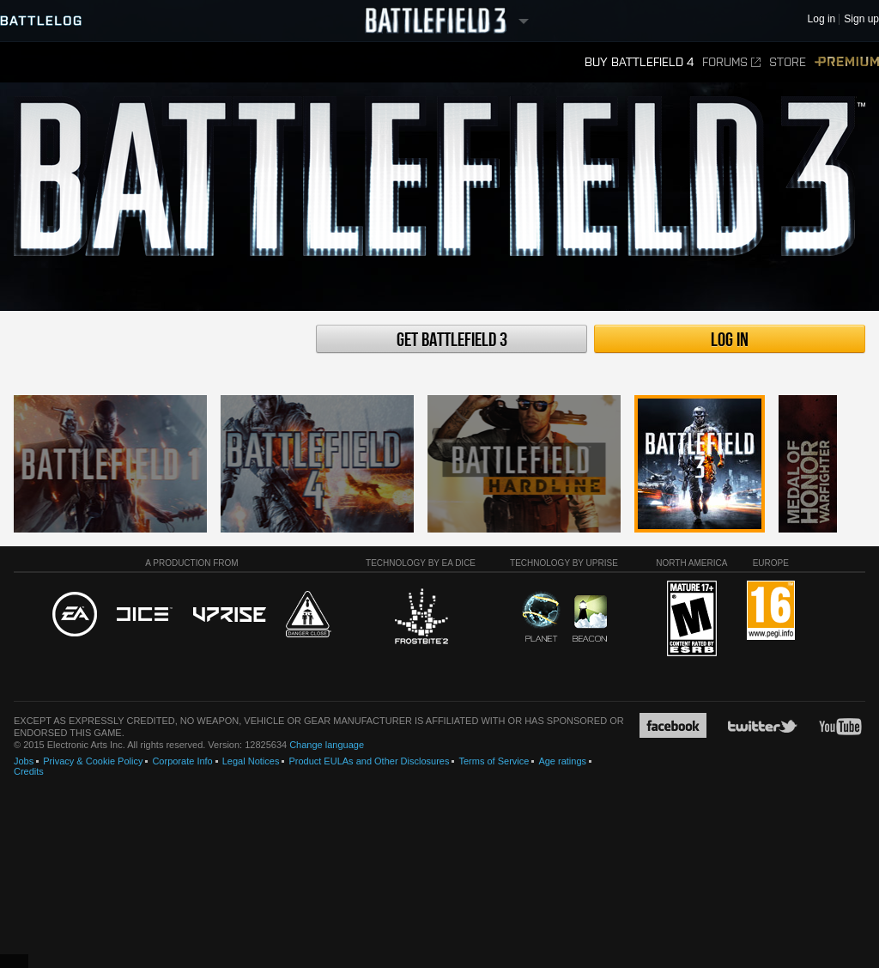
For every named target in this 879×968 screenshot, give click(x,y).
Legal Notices (251, 761)
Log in (730, 340)
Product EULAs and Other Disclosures (368, 761)
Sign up (861, 19)
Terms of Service (493, 761)
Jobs (23, 761)
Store (787, 62)
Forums (731, 62)
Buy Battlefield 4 (639, 62)
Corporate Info (182, 761)
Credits (29, 771)
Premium (847, 62)
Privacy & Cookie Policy (92, 761)
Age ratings (562, 761)
